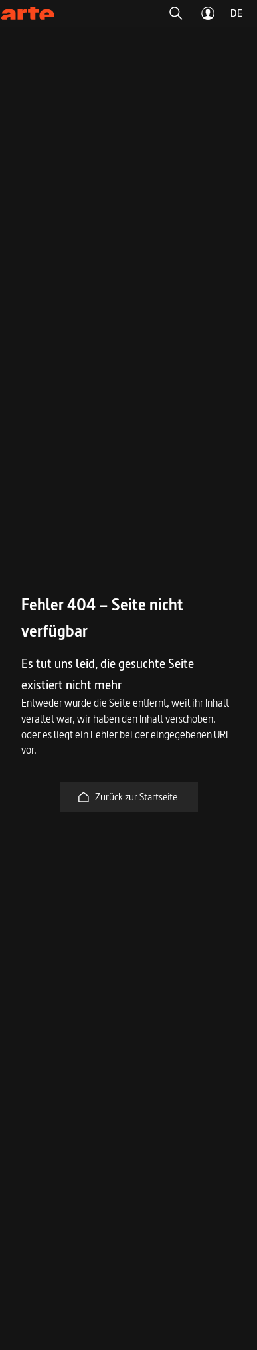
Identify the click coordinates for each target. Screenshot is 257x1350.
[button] (176, 13)
